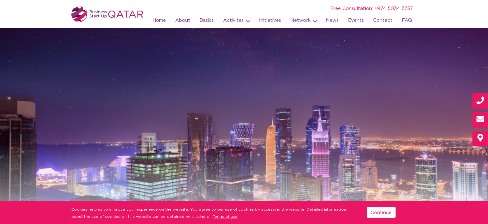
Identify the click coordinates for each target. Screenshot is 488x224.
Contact (382, 19)
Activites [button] (234, 19)
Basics (206, 19)
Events (356, 19)
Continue (381, 212)
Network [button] (301, 19)
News (332, 19)
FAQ (407, 19)
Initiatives (270, 19)
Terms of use (225, 216)
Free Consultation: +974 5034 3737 (371, 8)
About (182, 19)
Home (159, 19)
